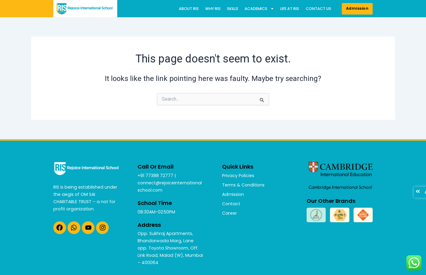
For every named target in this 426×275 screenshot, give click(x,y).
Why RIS (213, 8)
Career (229, 213)
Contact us (318, 8)
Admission (233, 194)
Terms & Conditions (243, 185)
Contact (231, 204)
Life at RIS (289, 8)
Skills (232, 8)
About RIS (189, 8)
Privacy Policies (238, 176)
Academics (259, 9)
